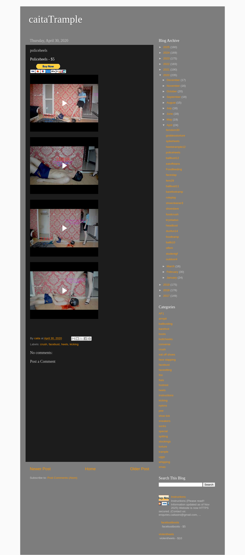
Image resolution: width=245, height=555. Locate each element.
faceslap (171, 174)
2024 (166, 52)
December (174, 80)
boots (162, 334)
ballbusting (166, 323)
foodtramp (172, 236)
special (163, 431)
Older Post (139, 469)
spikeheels (173, 141)
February (173, 271)
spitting (163, 436)
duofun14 (172, 231)
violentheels (166, 534)
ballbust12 (172, 158)
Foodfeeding (174, 169)
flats (161, 380)
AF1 (161, 313)
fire (161, 375)
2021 (166, 69)
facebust (54, 344)
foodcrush (172, 214)
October (172, 91)
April (170, 125)
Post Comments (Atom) (62, 477)
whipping (164, 462)
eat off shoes (167, 354)
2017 (166, 295)
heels (64, 344)
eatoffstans (173, 163)
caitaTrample (55, 19)
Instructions (166, 395)
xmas (162, 466)
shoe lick (164, 415)
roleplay (171, 197)
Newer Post (40, 469)
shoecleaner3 (174, 203)
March (171, 266)
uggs (162, 456)
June (170, 113)
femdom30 (173, 130)
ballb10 (170, 242)
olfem (169, 248)
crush (43, 344)
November (174, 85)
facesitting (165, 369)
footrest (163, 385)
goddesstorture (175, 135)
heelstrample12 (176, 146)
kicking (74, 344)
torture (163, 446)
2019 (166, 284)
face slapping (167, 359)
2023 (166, 58)
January (172, 277)
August (171, 102)
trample (163, 451)
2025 (166, 47)
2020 (166, 75)
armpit (163, 318)
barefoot (164, 328)
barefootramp (174, 191)
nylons (163, 405)
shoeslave (172, 208)
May (170, 119)
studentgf (172, 253)
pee (161, 410)
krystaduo (172, 220)
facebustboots (170, 522)
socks (162, 426)
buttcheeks (166, 339)
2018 (166, 290)
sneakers (164, 421)
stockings (165, 441)
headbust (172, 225)
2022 (166, 64)
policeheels (173, 152)
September (174, 96)
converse (164, 344)
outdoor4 (171, 259)
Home (90, 469)
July (170, 108)
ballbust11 (172, 186)
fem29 (170, 180)
